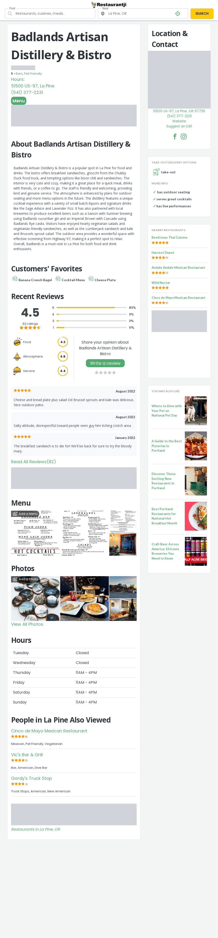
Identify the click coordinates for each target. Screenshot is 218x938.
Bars (19, 73)
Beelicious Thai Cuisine (169, 237)
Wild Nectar (161, 283)
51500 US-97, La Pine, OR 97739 (179, 111)
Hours (17, 79)
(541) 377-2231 (27, 92)
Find (12, 8)
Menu (19, 101)
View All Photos (27, 624)
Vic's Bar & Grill (27, 755)
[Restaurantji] (109, 4)
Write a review (105, 363)
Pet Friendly (33, 73)
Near (105, 8)
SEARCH (202, 13)
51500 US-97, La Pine (32, 86)
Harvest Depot (163, 252)
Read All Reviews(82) (33, 462)
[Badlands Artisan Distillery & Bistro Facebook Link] (175, 136)
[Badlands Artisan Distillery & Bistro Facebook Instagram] (183, 136)
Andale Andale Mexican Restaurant (178, 267)
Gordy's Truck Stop (31, 778)
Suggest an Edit (179, 126)
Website (179, 121)
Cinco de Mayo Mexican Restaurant (49, 731)
